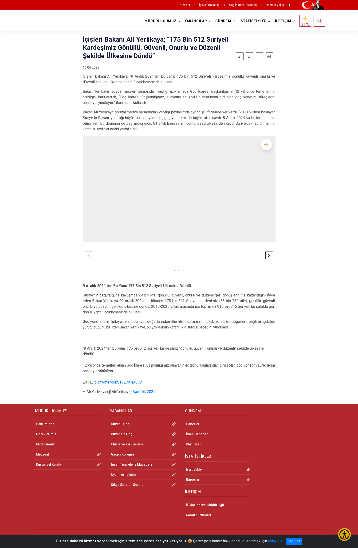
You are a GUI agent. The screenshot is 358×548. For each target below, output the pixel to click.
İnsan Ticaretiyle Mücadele (131, 464)
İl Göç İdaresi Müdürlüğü (205, 505)
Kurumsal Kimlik (48, 464)
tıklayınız (275, 541)
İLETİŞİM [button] (283, 21)
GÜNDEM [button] (223, 21)
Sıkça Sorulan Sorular (128, 485)
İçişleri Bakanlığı (209, 5)
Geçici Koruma (122, 454)
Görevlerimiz (46, 434)
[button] (259, 56)
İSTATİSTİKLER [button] (253, 21)
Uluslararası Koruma (127, 444)
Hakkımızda (45, 424)
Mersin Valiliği (276, 5)
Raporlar (193, 479)
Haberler (193, 424)
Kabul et (294, 541)
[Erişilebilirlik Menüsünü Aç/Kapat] (344, 534)
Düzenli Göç (120, 424)
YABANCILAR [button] (196, 21)
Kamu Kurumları (198, 515)
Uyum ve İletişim (123, 474)
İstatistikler (194, 469)
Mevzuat (42, 454)
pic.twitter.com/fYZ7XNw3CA (118, 382)
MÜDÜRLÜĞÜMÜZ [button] (161, 21)
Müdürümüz (45, 444)
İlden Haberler (197, 434)
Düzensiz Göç (121, 434)
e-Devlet (185, 5)
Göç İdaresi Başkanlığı (243, 5)
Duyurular (193, 444)
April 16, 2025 (144, 391)
